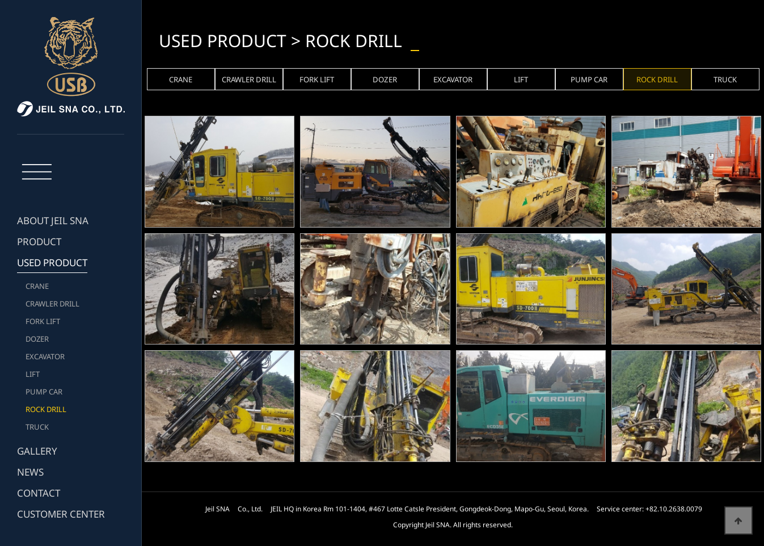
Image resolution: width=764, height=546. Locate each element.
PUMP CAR (44, 392)
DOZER (37, 339)
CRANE (37, 286)
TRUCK (37, 427)
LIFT (33, 374)
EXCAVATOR (45, 356)
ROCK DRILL (46, 409)
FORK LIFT (43, 321)
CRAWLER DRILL (52, 304)
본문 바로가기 (0, 0)
